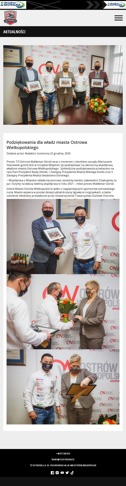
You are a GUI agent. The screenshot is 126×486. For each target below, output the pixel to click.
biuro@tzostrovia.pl (63, 459)
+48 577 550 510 (63, 453)
